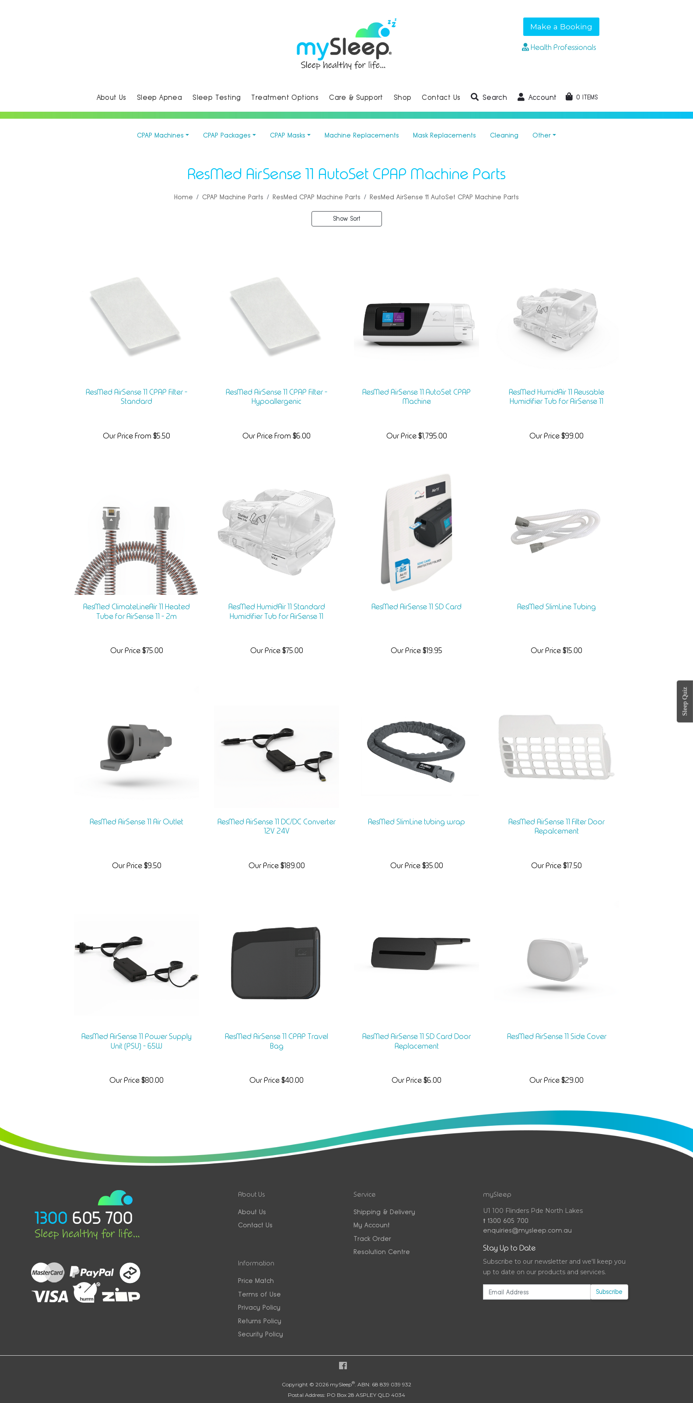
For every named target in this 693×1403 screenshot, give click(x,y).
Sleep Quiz (684, 701)
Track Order (372, 1238)
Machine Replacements (362, 135)
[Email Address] (537, 1292)
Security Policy (260, 1334)
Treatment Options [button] (284, 97)
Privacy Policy (259, 1307)
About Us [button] (111, 97)
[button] (489, 97)
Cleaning (504, 135)
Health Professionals (559, 47)
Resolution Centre (382, 1251)
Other (541, 135)
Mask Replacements (444, 135)
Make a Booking (561, 26)
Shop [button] (403, 97)
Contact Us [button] (441, 97)
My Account (372, 1225)
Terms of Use (259, 1294)
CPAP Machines (160, 135)
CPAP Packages (227, 135)
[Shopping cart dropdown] (582, 97)
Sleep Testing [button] (216, 97)
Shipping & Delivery (384, 1212)
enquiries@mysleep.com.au (527, 1230)
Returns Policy (259, 1321)
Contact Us (255, 1225)
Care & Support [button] (356, 97)
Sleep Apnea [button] (159, 97)
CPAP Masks (287, 135)
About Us (252, 1212)
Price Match (256, 1280)
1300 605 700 (505, 1220)
